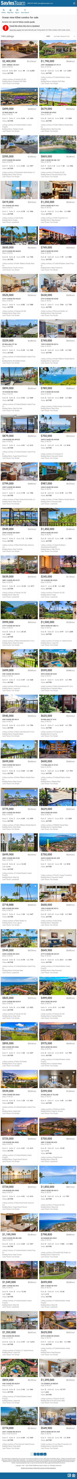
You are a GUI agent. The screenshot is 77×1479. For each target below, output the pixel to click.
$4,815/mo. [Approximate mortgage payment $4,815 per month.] (32, 622)
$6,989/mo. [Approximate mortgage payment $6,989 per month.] (70, 529)
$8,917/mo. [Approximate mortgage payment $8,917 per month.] (70, 1187)
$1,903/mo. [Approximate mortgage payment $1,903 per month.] (32, 156)
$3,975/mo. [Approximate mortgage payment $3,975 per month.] (32, 998)
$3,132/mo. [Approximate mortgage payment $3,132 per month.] (32, 247)
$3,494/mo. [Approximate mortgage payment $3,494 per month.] (32, 1139)
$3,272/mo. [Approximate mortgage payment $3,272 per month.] (70, 109)
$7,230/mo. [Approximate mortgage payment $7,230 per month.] (70, 622)
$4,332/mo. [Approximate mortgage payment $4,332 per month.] (32, 388)
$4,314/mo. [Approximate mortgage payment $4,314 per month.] (32, 1043)
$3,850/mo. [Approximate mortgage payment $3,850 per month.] (32, 483)
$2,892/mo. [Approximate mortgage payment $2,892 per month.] (70, 761)
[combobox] (64, 36)
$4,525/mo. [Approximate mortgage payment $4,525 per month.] (32, 1091)
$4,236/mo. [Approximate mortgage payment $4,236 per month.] (32, 436)
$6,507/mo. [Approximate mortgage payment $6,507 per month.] (32, 1332)
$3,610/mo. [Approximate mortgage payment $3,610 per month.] (70, 247)
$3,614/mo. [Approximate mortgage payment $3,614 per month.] (70, 436)
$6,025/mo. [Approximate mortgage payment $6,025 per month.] (70, 202)
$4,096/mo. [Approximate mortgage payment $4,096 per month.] (70, 950)
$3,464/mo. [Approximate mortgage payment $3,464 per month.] (32, 905)
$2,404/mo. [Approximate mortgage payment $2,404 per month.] (32, 109)
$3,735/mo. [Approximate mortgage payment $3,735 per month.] (32, 809)
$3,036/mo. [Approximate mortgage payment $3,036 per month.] (70, 295)
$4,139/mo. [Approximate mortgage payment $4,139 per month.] (32, 1380)
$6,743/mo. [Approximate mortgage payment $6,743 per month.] (70, 1380)
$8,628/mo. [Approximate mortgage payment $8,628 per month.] (70, 61)
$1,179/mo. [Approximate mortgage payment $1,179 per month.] (70, 577)
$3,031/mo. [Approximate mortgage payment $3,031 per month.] (70, 809)
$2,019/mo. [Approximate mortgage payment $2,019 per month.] (32, 202)
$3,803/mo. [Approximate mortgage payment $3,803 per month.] (70, 388)
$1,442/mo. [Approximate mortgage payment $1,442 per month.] (70, 1091)
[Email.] (45, 3)
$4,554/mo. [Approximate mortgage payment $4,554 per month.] (32, 716)
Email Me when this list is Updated (25, 26)
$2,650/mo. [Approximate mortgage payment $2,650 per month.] (70, 1428)
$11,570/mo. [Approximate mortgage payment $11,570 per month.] (32, 61)
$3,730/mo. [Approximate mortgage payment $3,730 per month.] (32, 1428)
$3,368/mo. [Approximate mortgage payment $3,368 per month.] (32, 761)
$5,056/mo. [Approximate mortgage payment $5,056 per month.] (32, 1282)
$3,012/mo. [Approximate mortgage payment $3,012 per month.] (70, 716)
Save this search (15, 30)
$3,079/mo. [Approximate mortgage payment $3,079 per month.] (32, 577)
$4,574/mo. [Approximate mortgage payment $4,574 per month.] (32, 529)
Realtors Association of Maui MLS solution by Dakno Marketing (38, 1468)
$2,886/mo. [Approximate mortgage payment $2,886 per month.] (70, 670)
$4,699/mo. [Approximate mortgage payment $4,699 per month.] (70, 1043)
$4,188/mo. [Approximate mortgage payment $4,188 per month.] (70, 156)
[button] (10, 11)
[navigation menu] (74, 3)
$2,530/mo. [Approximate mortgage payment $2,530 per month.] (32, 295)
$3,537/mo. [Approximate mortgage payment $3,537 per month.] (32, 1187)
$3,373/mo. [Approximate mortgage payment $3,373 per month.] (32, 854)
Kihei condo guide (27, 22)
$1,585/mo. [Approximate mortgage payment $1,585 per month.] (32, 341)
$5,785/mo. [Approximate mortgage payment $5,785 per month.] (32, 1234)
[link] (3, 11)
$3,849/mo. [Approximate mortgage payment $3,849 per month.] (70, 1234)
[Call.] (32, 3)
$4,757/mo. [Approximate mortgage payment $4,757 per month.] (70, 483)
